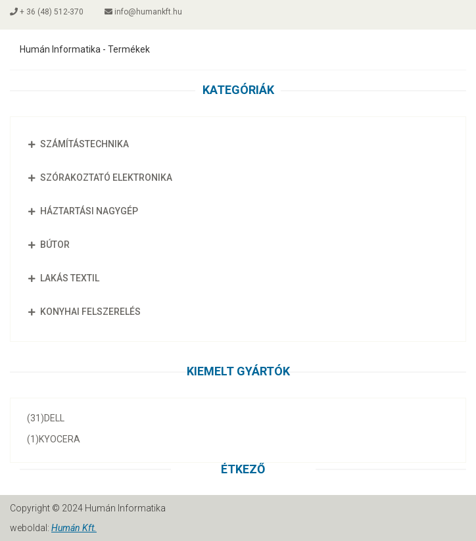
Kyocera (53, 439)
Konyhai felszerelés (82, 311)
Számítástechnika (76, 144)
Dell (45, 418)
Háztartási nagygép (81, 211)
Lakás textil (61, 278)
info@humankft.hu (143, 11)
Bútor (47, 244)
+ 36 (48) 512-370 (46, 11)
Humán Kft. (74, 528)
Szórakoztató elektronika (98, 177)
